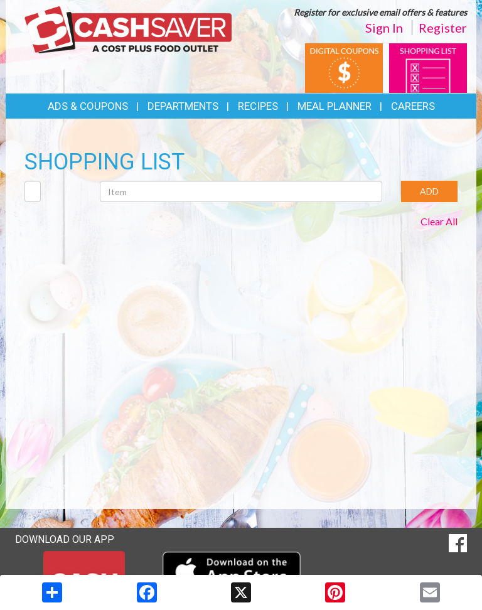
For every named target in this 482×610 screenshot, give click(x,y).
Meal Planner (334, 106)
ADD (429, 191)
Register (443, 27)
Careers (413, 106)
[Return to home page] (128, 28)
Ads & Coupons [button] (88, 106)
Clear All (439, 221)
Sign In (384, 27)
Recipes (258, 106)
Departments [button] (182, 106)
